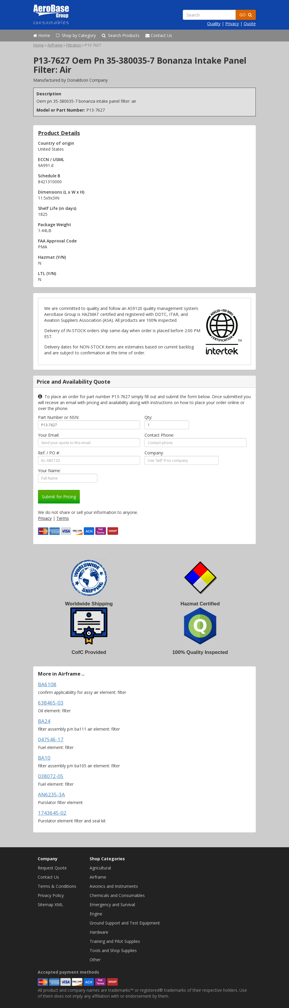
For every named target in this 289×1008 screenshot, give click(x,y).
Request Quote (52, 868)
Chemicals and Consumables (117, 895)
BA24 (44, 721)
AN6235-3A (51, 794)
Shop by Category (76, 35)
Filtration (73, 45)
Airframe (55, 45)
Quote (250, 23)
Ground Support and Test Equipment (125, 923)
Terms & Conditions (57, 886)
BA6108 (47, 684)
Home (41, 35)
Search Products (120, 35)
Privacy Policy (51, 895)
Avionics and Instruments (114, 886)
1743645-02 (52, 812)
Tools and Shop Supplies (113, 950)
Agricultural (100, 868)
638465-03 (50, 702)
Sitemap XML (50, 904)
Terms (62, 518)
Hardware (99, 932)
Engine (96, 914)
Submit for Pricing (59, 496)
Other (95, 959)
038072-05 (50, 776)
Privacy (232, 23)
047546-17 (50, 739)
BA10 (44, 757)
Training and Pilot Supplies (115, 941)
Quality (213, 23)
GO (245, 14)
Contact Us (158, 35)
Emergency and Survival (112, 904)
